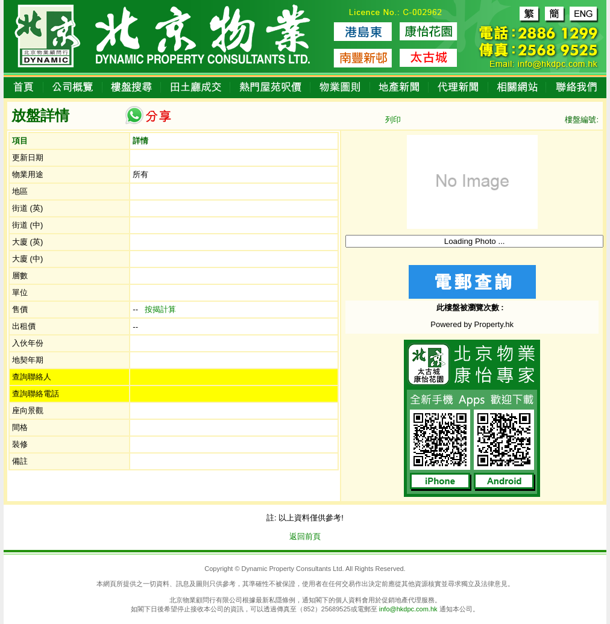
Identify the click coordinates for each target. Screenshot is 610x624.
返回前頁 (305, 536)
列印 (393, 119)
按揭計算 (160, 309)
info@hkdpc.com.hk (408, 609)
